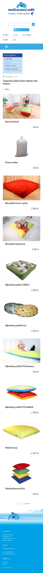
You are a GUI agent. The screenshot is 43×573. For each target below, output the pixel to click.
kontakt (5, 40)
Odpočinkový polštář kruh (15, 325)
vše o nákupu (26, 35)
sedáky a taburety (12, 69)
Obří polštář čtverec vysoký (16, 203)
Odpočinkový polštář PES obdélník (19, 407)
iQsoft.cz (9, 567)
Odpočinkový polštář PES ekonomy (19, 366)
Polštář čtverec (11, 448)
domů (6, 35)
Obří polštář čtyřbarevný (15, 244)
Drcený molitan (11, 162)
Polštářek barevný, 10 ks (15, 488)
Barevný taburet (12, 121)
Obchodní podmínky (8, 535)
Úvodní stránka (8, 76)
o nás (14, 40)
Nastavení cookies (7, 540)
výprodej (9, 59)
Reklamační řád (7, 536)
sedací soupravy (11, 65)
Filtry (7, 89)
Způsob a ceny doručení (9, 538)
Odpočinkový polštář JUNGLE (17, 285)
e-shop (15, 35)
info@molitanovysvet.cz (9, 548)
